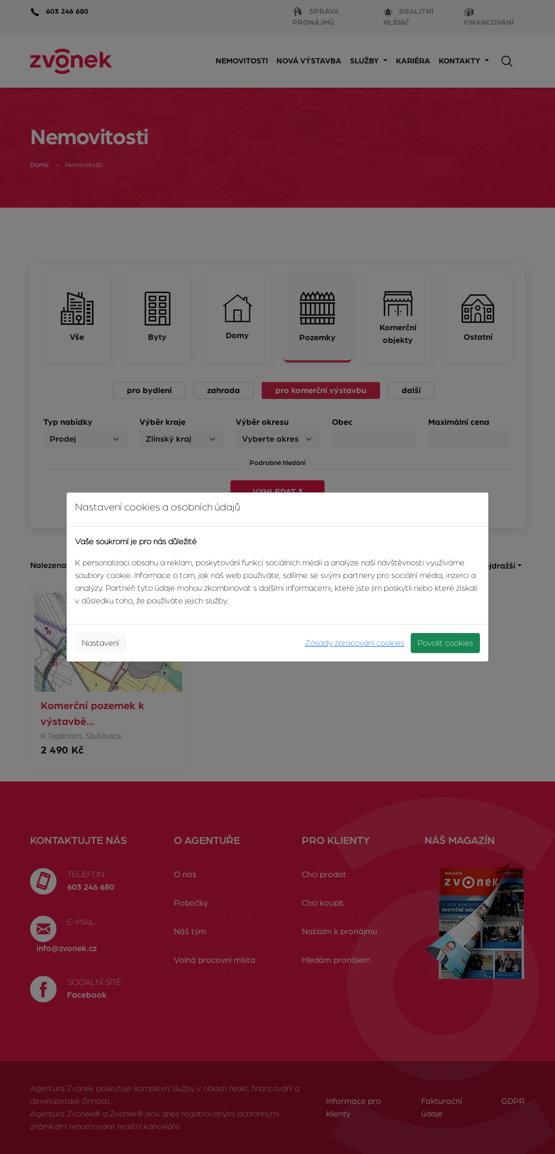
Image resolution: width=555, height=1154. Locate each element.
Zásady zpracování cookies (354, 643)
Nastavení (100, 643)
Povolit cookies (445, 643)
